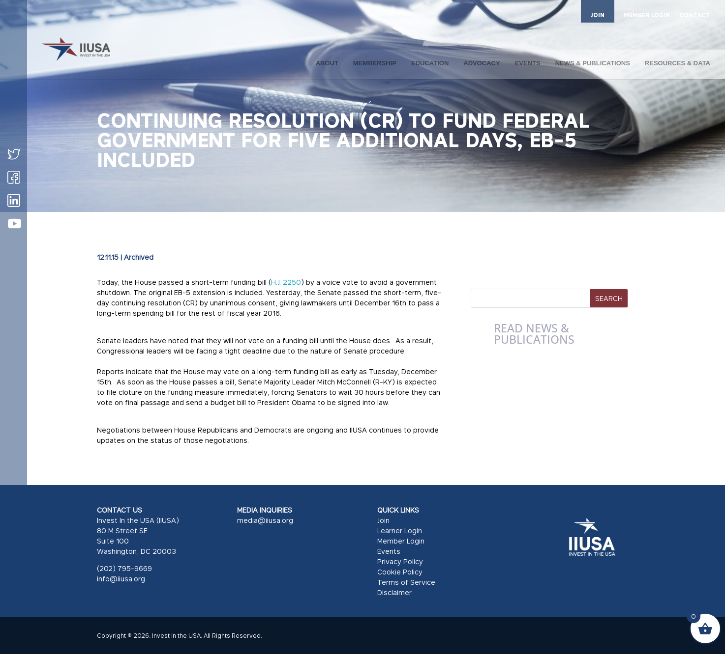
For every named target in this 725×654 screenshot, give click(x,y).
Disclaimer (394, 592)
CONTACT (694, 15)
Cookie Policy (400, 572)
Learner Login (399, 530)
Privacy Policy (400, 561)
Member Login (400, 541)
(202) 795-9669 (124, 568)
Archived (138, 257)
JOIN (597, 15)
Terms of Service (406, 582)
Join (383, 520)
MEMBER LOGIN (647, 15)
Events (388, 551)
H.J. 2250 (286, 282)
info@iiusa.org (121, 578)
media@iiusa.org (265, 520)
